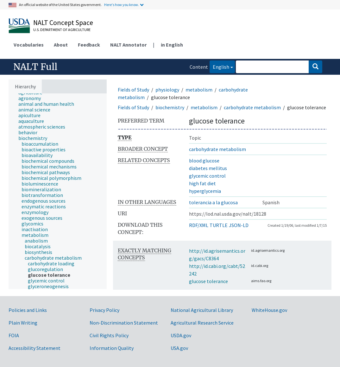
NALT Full (35, 67)
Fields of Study (133, 89)
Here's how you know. (121, 4)
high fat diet (202, 183)
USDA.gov (181, 335)
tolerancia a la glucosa (213, 202)
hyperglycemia (205, 191)
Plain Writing (23, 323)
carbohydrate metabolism (252, 107)
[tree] (58, 191)
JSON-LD (239, 225)
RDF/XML (198, 225)
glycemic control (207, 176)
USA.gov (179, 348)
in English (172, 44)
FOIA (14, 335)
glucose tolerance (208, 281)
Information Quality (112, 348)
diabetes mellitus (208, 168)
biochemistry (169, 107)
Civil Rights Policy (109, 335)
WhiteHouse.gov (269, 310)
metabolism (199, 89)
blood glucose (204, 160)
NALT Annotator (128, 44)
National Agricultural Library (202, 310)
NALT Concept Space (63, 22)
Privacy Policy (104, 310)
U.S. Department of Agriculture (62, 29)
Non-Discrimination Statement (124, 323)
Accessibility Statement (34, 348)
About (61, 44)
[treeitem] (32, 98)
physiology (167, 89)
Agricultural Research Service (202, 323)
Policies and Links (28, 310)
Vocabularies (29, 44)
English (219, 66)
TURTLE (219, 225)
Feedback (89, 44)
